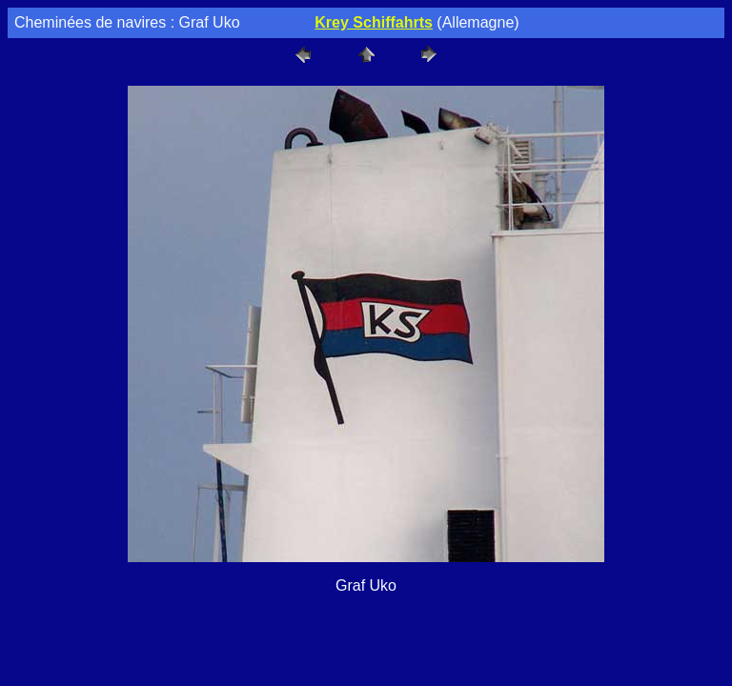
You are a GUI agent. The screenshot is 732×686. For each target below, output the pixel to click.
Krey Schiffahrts (374, 22)
